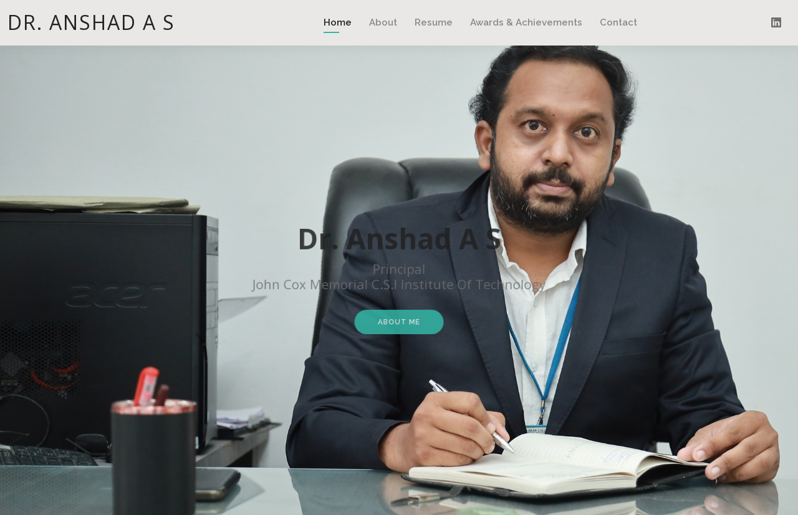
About (383, 22)
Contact (618, 22)
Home (338, 22)
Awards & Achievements (526, 22)
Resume (434, 22)
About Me (399, 318)
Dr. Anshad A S (91, 22)
